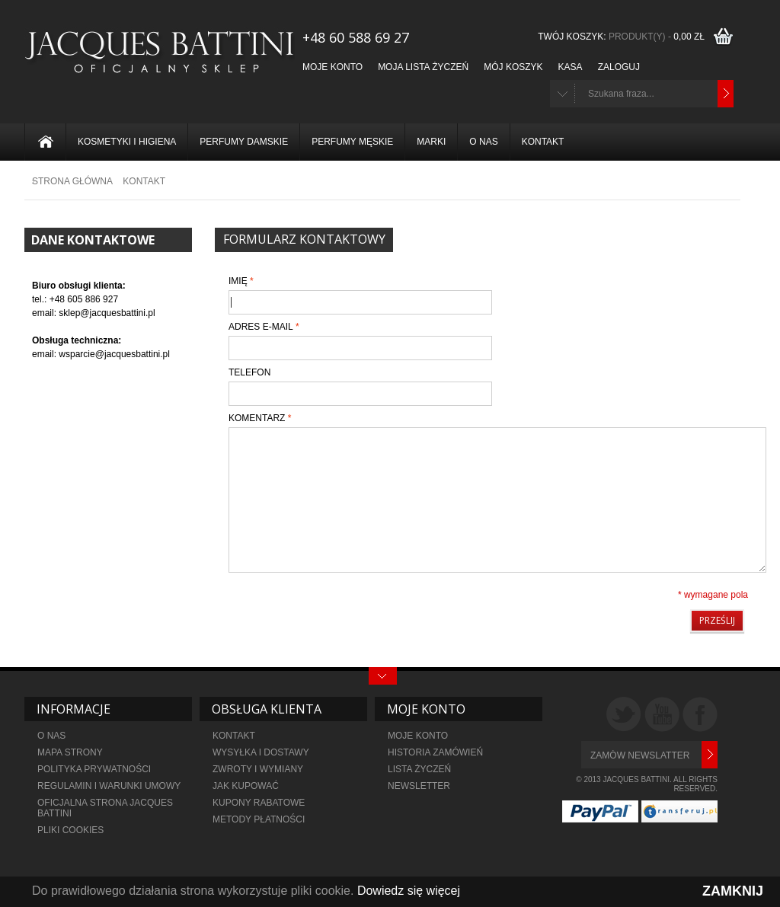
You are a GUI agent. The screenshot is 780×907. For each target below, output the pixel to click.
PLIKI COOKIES (70, 830)
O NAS (51, 735)
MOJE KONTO (418, 735)
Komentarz (257, 418)
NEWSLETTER (419, 786)
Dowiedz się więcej (408, 890)
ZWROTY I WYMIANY (258, 769)
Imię (238, 281)
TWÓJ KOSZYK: (623, 36)
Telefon (249, 372)
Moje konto (332, 67)
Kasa (570, 67)
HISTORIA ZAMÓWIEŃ (435, 752)
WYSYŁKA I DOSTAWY (261, 752)
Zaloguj (619, 67)
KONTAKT (234, 735)
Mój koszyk (513, 67)
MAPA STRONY (70, 752)
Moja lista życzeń (423, 67)
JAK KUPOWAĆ (246, 786)
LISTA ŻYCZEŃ (419, 769)
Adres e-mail (261, 327)
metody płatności (259, 819)
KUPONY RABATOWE (259, 802)
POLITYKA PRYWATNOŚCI (94, 769)
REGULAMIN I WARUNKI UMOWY (109, 786)
